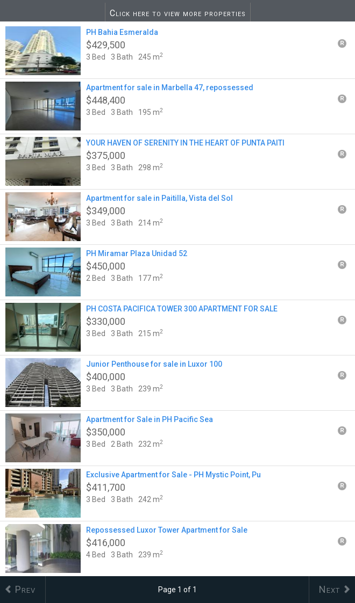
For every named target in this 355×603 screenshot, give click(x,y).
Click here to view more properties (178, 13)
